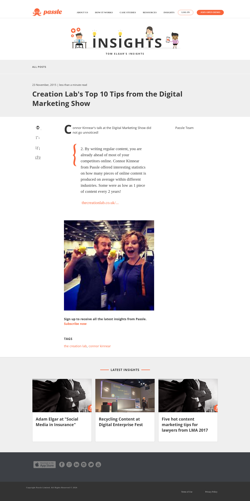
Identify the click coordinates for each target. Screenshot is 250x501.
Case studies (128, 12)
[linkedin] (37, 148)
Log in (186, 12)
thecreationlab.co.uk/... (100, 202)
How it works (104, 12)
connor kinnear (100, 346)
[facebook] (37, 158)
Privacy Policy (211, 492)
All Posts (39, 66)
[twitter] (37, 138)
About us (82, 12)
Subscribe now (75, 324)
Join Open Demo (210, 12)
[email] (37, 128)
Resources (150, 12)
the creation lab (75, 346)
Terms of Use (186, 492)
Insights (168, 12)
